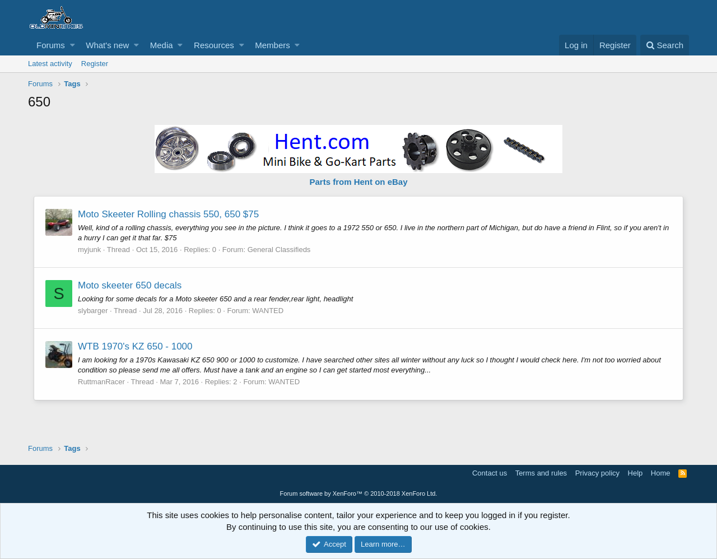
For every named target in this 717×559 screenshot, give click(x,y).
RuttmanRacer (101, 382)
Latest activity (50, 63)
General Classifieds (279, 249)
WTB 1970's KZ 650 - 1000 (135, 346)
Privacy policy (597, 473)
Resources (214, 45)
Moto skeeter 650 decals (129, 285)
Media (161, 45)
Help (635, 473)
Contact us (489, 473)
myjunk (89, 249)
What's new (107, 45)
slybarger (93, 310)
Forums (50, 45)
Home (661, 473)
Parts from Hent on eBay (358, 182)
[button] (72, 45)
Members (272, 45)
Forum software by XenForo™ (358, 493)
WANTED (267, 310)
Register (94, 63)
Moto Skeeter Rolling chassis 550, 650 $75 (168, 214)
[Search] (664, 45)
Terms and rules (541, 473)
